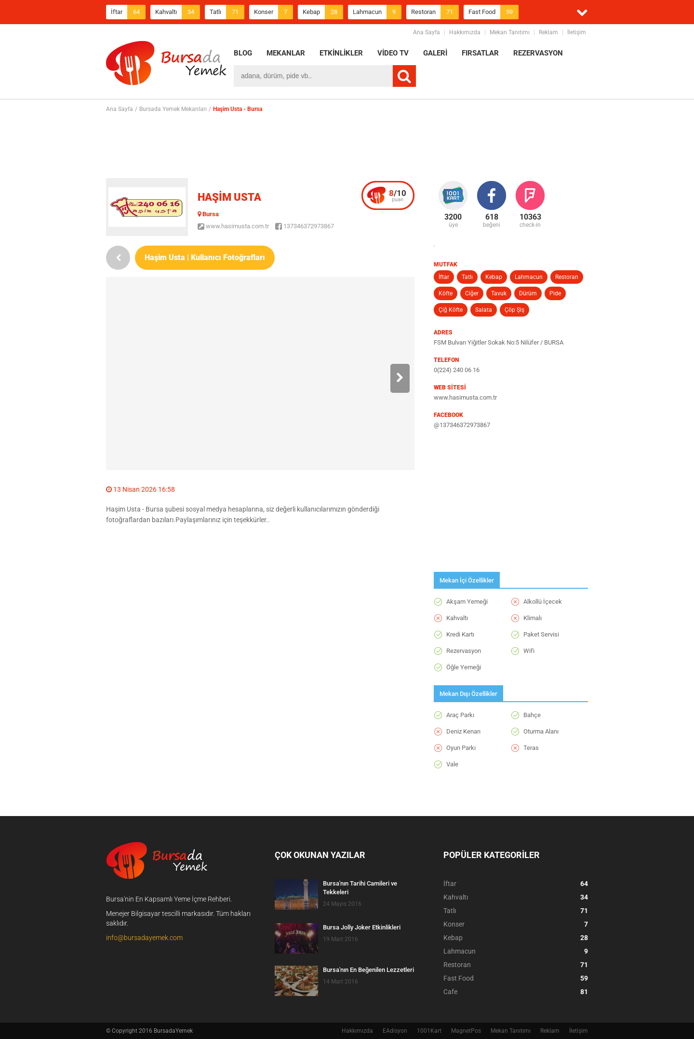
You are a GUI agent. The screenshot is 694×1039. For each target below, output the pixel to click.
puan (397, 195)
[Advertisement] (347, 145)
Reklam (548, 32)
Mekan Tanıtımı (510, 32)
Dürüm (528, 293)
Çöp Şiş (514, 309)
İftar (128, 12)
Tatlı (227, 12)
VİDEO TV (393, 53)
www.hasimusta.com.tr (233, 226)
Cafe (515, 991)
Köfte (446, 293)
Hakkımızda (464, 32)
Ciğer (472, 293)
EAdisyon (395, 1030)
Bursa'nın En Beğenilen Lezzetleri (368, 969)
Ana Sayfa (426, 32)
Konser (273, 12)
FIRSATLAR (480, 53)
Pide (555, 293)
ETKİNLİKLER (341, 53)
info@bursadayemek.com (144, 938)
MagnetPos (466, 1030)
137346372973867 (304, 226)
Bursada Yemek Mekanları (173, 109)
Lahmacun (377, 12)
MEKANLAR (286, 53)
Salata (483, 309)
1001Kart (429, 1030)
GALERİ (435, 53)
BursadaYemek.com (166, 65)
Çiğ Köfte (451, 309)
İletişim (576, 32)
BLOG (243, 53)
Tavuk (499, 293)
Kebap (323, 12)
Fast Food (493, 12)
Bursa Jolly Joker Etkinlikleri (361, 927)
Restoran (435, 12)
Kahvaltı (177, 12)
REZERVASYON (538, 53)
